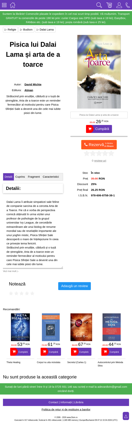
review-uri (100, 160)
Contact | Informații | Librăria (66, 402)
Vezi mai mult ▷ (11, 271)
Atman (28, 90)
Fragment (34, 176)
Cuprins (20, 176)
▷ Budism (26, 29)
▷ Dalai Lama (45, 29)
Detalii (8, 176)
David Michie (33, 84)
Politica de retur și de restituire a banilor (66, 409)
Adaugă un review (74, 286)
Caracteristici (51, 176)
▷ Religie (10, 29)
